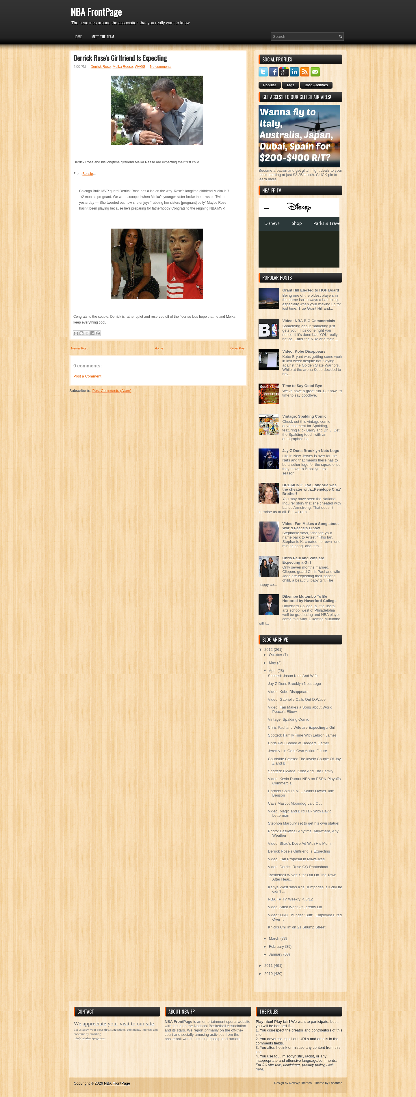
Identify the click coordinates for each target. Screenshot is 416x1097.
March (275, 938)
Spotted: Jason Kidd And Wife (292, 676)
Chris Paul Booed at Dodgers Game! (298, 743)
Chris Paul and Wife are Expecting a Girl (303, 560)
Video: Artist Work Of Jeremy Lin (295, 907)
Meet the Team (103, 37)
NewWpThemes (300, 1083)
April (273, 670)
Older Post (237, 348)
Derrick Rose (101, 67)
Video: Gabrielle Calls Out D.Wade (296, 699)
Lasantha (335, 1083)
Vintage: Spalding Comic (304, 416)
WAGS (140, 67)
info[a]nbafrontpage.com (89, 1038)
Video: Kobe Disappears (303, 351)
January (276, 954)
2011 (269, 965)
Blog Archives (316, 85)
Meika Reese (123, 67)
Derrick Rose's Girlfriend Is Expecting (120, 57)
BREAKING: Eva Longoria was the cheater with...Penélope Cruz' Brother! (311, 489)
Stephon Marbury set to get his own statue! (303, 823)
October (276, 655)
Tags (290, 85)
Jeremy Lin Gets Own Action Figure (297, 751)
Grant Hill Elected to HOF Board (310, 290)
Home (78, 37)
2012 (269, 649)
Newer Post (79, 348)
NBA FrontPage (96, 11)
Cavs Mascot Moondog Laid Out (295, 803)
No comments (160, 67)
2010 (269, 973)
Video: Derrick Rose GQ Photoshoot (298, 867)
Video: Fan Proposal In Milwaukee (296, 859)
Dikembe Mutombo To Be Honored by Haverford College (309, 598)
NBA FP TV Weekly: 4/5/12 (290, 899)
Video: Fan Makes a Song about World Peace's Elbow (310, 526)
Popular (269, 85)
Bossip (87, 174)
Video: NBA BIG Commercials (308, 321)
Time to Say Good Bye (302, 386)
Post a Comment (87, 376)
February (277, 946)
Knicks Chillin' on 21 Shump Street (296, 927)
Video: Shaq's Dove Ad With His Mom (299, 843)
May (273, 663)
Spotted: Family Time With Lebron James (302, 735)
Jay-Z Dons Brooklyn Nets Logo (310, 450)
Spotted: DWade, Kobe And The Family (300, 771)
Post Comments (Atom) (111, 390)
